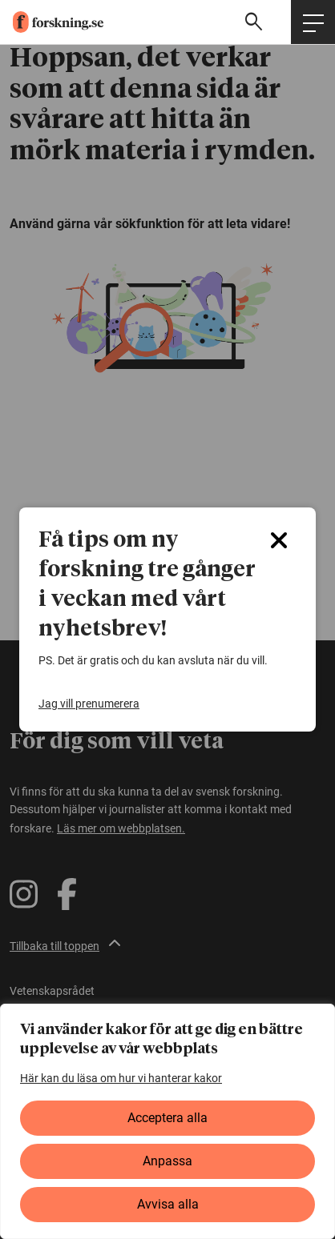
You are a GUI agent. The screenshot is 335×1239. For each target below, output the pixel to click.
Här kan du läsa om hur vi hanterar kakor (121, 1078)
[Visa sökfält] (256, 22)
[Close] (279, 540)
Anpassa (167, 1161)
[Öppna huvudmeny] (313, 22)
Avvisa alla (168, 1204)
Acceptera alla (167, 1117)
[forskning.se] (51, 22)
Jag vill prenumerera (88, 703)
